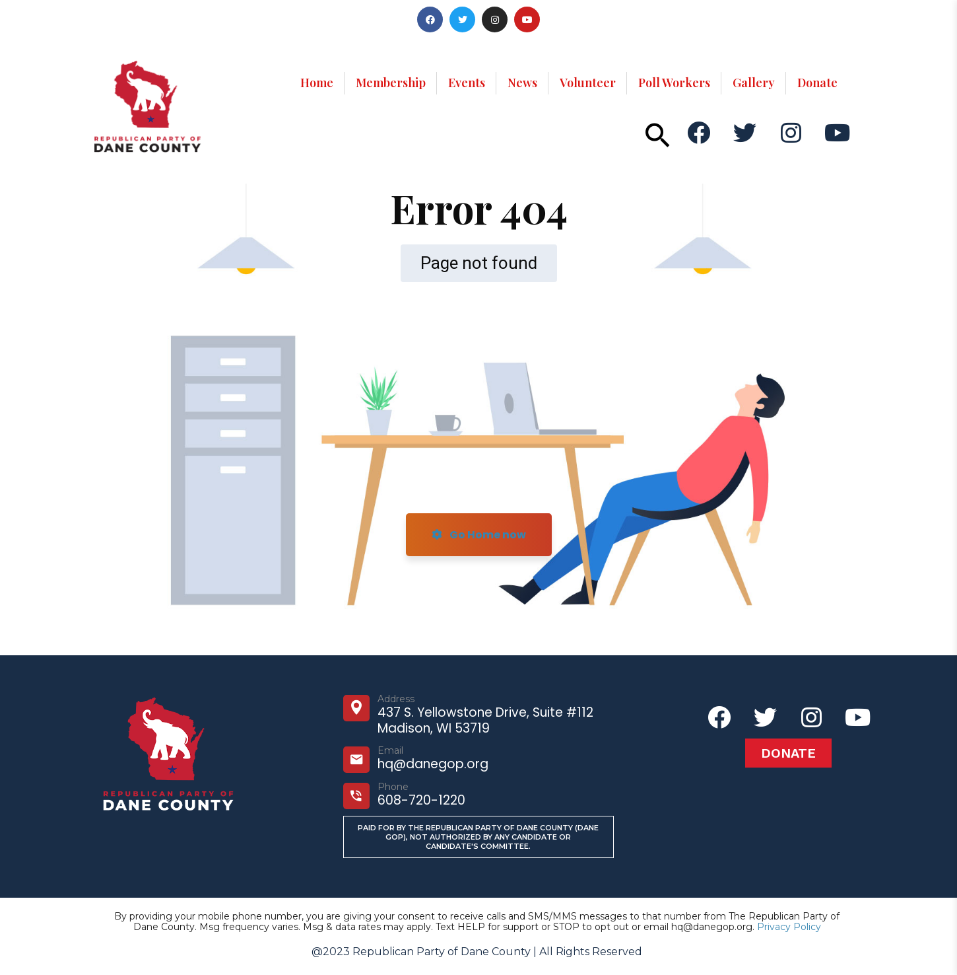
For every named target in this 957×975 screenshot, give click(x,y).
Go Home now (479, 534)
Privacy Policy (789, 927)
